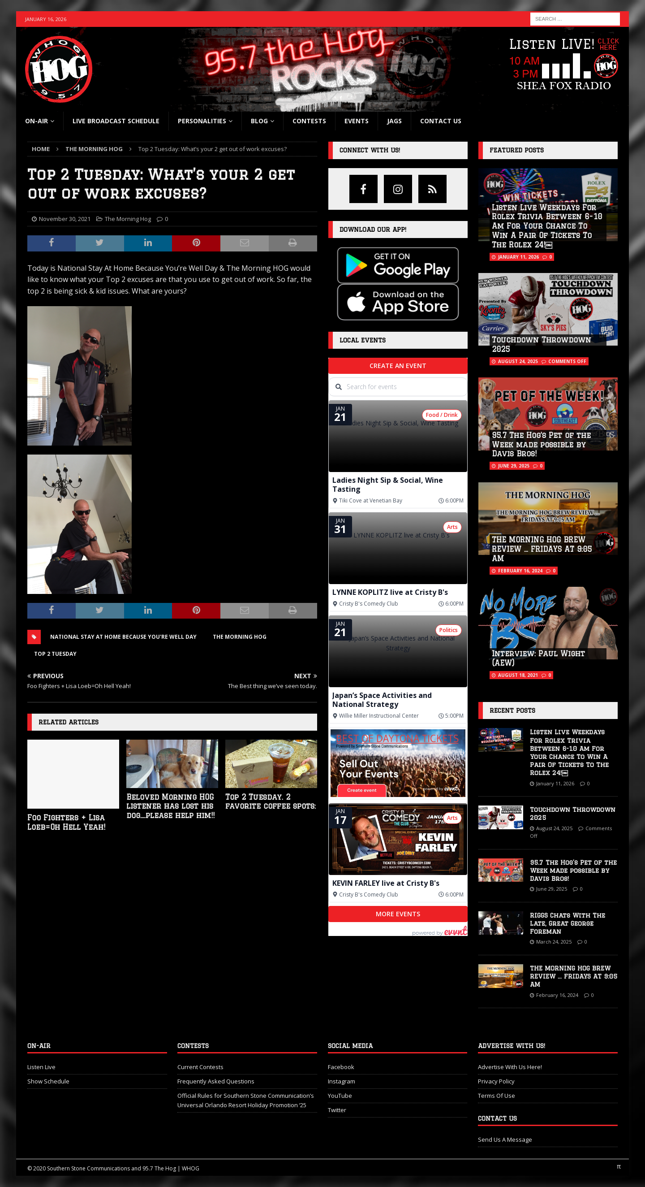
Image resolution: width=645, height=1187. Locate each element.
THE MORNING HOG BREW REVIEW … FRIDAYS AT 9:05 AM (542, 549)
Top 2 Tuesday (55, 654)
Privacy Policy (496, 1081)
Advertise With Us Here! (510, 1067)
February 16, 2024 (520, 571)
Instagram (341, 1081)
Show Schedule (48, 1081)
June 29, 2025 (513, 466)
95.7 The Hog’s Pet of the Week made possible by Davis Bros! (541, 444)
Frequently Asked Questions (215, 1081)
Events (356, 121)
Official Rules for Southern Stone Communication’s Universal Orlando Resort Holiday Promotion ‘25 (245, 1100)
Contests (309, 121)
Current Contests (200, 1067)
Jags (394, 121)
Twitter (337, 1110)
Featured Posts (517, 150)
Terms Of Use (496, 1096)
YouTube (340, 1096)
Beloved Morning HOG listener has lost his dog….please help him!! (170, 806)
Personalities (202, 121)
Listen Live (41, 1067)
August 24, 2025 (518, 361)
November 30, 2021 (64, 219)
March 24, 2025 (554, 941)
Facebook (341, 1067)
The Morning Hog (128, 219)
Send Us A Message (505, 1139)
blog (259, 121)
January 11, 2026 (518, 257)
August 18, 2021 (518, 675)
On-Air (36, 121)
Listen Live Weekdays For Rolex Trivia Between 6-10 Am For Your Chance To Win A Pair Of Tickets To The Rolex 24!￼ (547, 226)
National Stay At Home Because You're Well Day (123, 637)
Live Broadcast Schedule (116, 121)
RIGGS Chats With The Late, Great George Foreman (567, 923)
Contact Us (440, 121)
